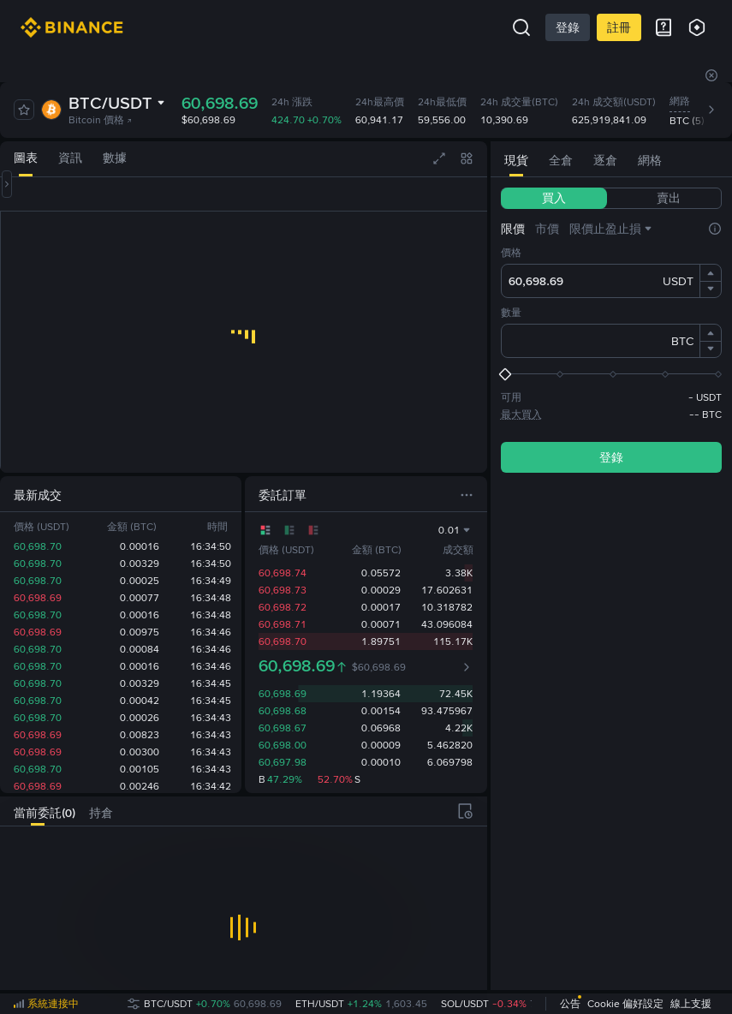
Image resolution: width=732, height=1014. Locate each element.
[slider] (611, 374)
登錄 (568, 27)
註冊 (619, 27)
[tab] (26, 158)
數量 (511, 312)
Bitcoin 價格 (100, 120)
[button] (710, 273)
